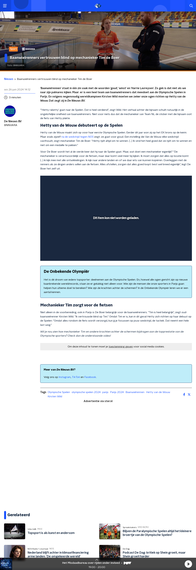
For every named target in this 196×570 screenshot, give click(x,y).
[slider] (115, 245)
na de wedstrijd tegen (74, 136)
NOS (90, 136)
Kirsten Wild (55, 396)
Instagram (65, 377)
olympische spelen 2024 (86, 392)
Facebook (90, 377)
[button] (188, 564)
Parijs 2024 (117, 392)
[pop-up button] (178, 253)
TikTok (76, 377)
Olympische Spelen (59, 392)
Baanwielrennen (135, 392)
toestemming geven (121, 346)
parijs (105, 392)
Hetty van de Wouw (158, 392)
